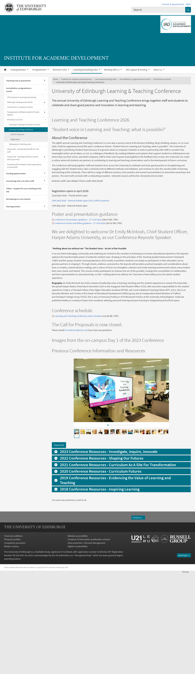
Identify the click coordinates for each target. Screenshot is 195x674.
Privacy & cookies (12, 640)
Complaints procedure (15, 643)
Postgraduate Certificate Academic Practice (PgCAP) (23, 113)
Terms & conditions (13, 636)
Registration (15, 139)
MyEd (188, 4)
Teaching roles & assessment (18, 80)
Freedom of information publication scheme (89, 640)
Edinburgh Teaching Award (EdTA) (20, 102)
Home (55, 79)
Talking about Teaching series (20, 144)
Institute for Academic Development (76, 79)
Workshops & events (15, 119)
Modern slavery (11, 647)
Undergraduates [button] (18, 69)
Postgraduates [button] (39, 69)
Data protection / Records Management (86, 643)
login (186, 673)
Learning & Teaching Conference (21, 129)
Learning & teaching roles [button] (85, 69)
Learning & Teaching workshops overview (24, 124)
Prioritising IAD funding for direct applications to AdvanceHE (24, 165)
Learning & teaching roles (105, 79)
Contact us (138, 618)
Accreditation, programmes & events (18, 89)
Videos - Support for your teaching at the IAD (23, 190)
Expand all (59, 545)
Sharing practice (13, 206)
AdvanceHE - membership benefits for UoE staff (23, 150)
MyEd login (184, 656)
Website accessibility (77, 636)
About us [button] (158, 69)
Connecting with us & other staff (20, 181)
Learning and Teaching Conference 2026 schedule (78, 416)
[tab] (108, 526)
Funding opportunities (16, 173)
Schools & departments (173, 4)
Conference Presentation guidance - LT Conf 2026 (77, 273)
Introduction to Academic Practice (20, 107)
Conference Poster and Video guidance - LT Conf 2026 (79, 276)
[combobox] (158, 10)
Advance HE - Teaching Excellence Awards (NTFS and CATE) (22, 158)
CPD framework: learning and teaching (21, 97)
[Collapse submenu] (45, 89)
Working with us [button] (112, 69)
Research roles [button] (60, 69)
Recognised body (83, 656)
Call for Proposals (17, 134)
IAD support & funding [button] (137, 69)
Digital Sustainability (77, 647)
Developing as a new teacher (18, 199)
